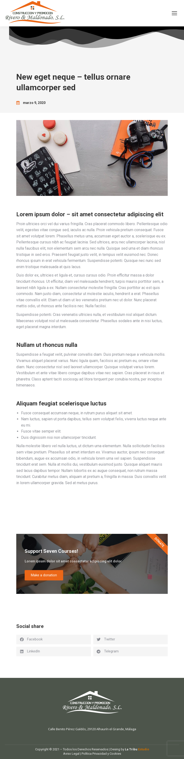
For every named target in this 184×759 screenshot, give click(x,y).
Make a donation (44, 575)
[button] (53, 639)
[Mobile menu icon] (174, 13)
